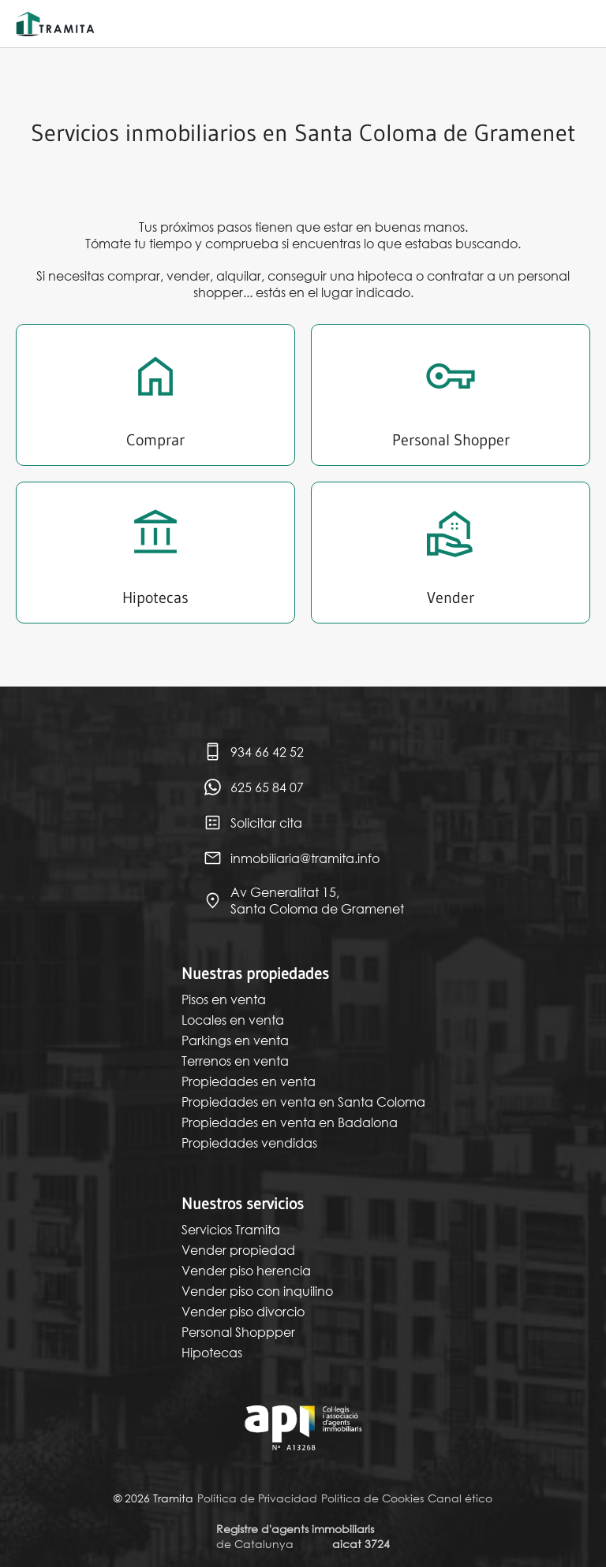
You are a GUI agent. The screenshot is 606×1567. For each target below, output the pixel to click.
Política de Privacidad (257, 1498)
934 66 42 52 (253, 751)
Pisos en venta (223, 999)
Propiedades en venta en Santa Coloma (303, 1101)
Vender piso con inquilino (257, 1290)
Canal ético (460, 1498)
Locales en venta (232, 1019)
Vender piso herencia (246, 1270)
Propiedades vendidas (249, 1142)
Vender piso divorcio (243, 1311)
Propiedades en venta (248, 1081)
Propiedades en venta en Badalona (289, 1122)
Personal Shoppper (238, 1331)
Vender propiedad (238, 1249)
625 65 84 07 (253, 787)
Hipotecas (211, 1352)
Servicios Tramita (230, 1229)
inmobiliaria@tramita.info (291, 858)
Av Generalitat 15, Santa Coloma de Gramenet (303, 900)
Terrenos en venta (235, 1060)
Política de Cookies (372, 1498)
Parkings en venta (235, 1040)
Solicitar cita (252, 822)
